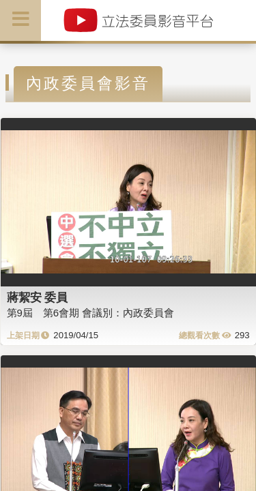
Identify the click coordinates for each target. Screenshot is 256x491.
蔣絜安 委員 (37, 297)
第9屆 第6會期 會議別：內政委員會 (91, 312)
